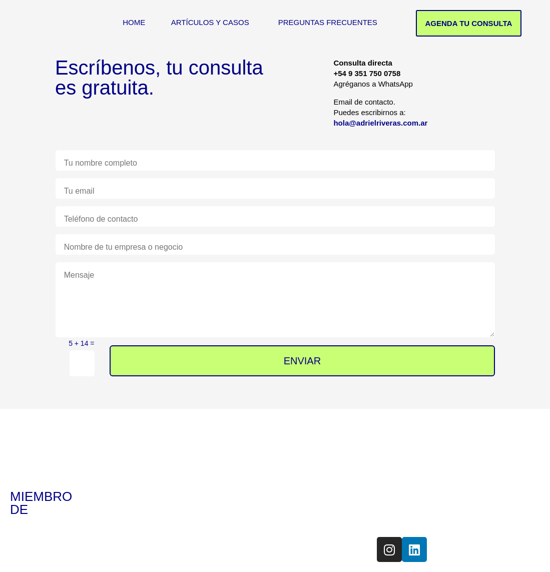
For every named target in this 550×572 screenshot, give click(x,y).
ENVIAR (302, 360)
